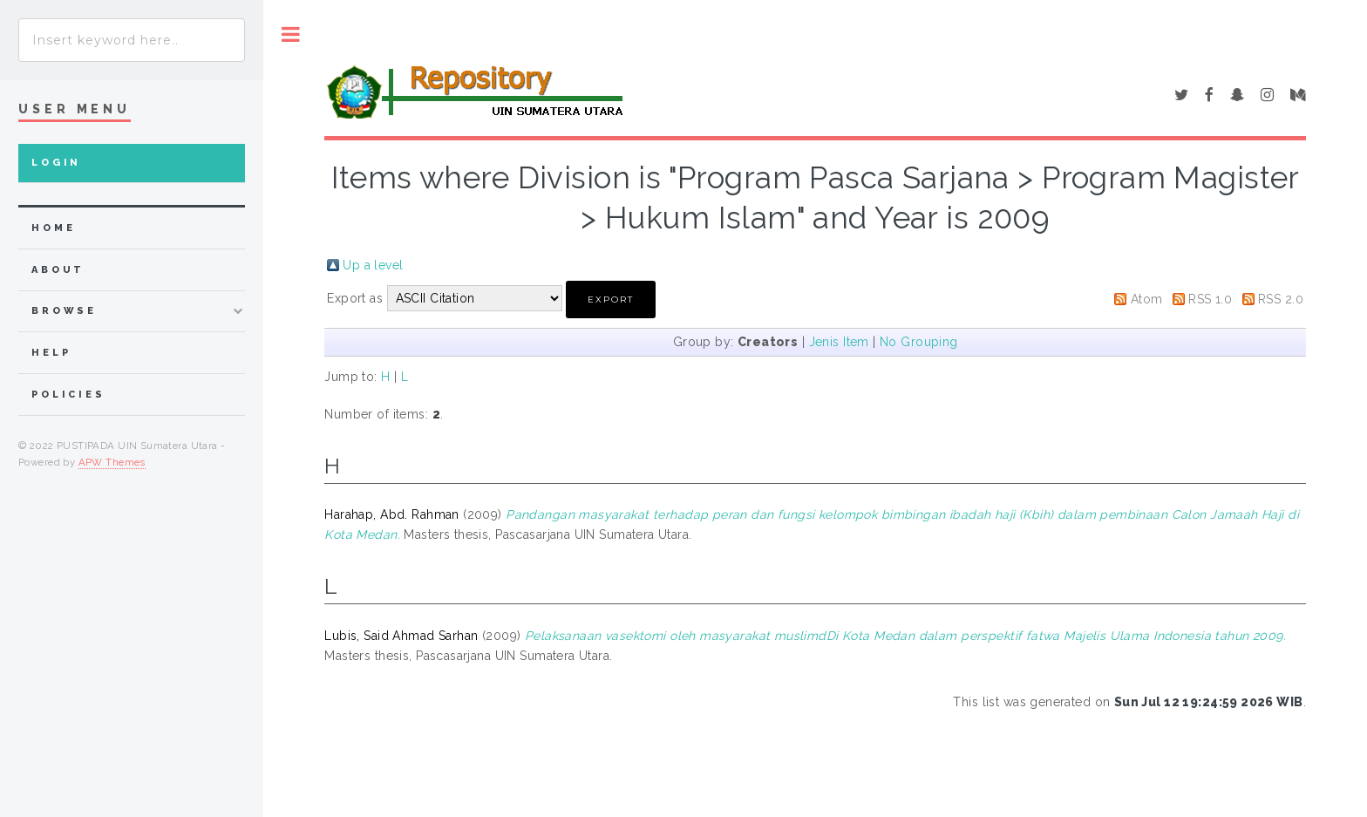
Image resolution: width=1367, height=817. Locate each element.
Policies (68, 394)
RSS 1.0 (1210, 299)
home (53, 228)
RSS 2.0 (1280, 299)
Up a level (373, 265)
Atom (1147, 299)
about (58, 270)
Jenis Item (839, 342)
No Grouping (919, 342)
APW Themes (112, 462)
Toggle (290, 34)
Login (56, 162)
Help (51, 352)
